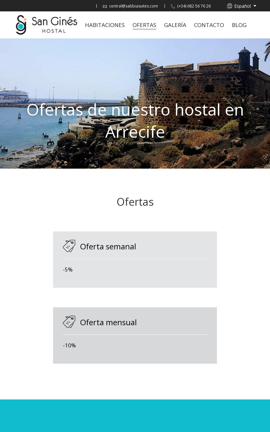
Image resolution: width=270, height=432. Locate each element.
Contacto (209, 25)
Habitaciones (105, 25)
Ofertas (144, 25)
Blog (239, 25)
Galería (175, 25)
